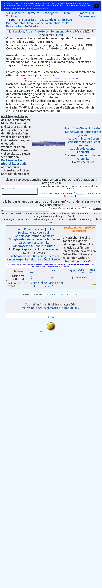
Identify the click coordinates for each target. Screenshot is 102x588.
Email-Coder (35, 23)
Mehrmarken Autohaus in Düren (34, 246)
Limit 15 (60, 294)
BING (72, 271)
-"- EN (31, 271)
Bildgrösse (65, 19)
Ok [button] (96, 6)
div (77, 307)
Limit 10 (52, 294)
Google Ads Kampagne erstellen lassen (34, 239)
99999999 (81, 277)
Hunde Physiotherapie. (29, 229)
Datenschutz (87, 16)
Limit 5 (45, 294)
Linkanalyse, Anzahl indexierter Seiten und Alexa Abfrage (46, 31)
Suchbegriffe (50, 13)
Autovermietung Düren (83, 138)
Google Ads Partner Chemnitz (34, 235)
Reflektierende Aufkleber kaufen (83, 143)
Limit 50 (75, 294)
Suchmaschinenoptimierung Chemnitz (83, 157)
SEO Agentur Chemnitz (34, 242)
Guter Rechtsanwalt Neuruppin (36, 231)
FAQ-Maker (32, 26)
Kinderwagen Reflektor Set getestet (83, 133)
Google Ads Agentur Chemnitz (83, 150)
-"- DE (52, 271)
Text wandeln (47, 19)
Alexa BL (92, 271)
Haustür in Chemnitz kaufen (83, 128)
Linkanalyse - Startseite (24, 13)
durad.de (68, 307)
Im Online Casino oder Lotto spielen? (48, 284)
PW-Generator (15, 23)
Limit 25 (67, 294)
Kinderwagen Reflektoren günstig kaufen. (34, 259)
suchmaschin (52, 307)
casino (30, 307)
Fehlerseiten (14, 26)
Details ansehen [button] (42, 8)
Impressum (86, 13)
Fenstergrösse (26, 19)
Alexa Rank (81, 271)
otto (32, 264)
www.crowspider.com (21, 191)
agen (39, 307)
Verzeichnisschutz (57, 23)
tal (23, 307)
